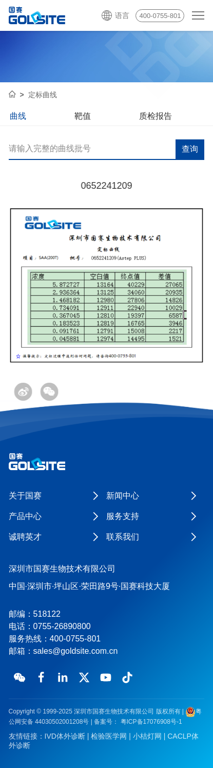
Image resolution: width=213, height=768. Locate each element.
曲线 (18, 116)
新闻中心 (122, 495)
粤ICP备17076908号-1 (150, 721)
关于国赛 (25, 495)
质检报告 (155, 116)
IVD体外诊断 (65, 736)
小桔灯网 (147, 736)
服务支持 (122, 516)
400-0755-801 (160, 16)
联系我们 (122, 536)
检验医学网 (109, 736)
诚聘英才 (25, 536)
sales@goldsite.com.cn (75, 651)
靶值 (82, 116)
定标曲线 (42, 95)
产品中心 (25, 516)
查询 (190, 149)
